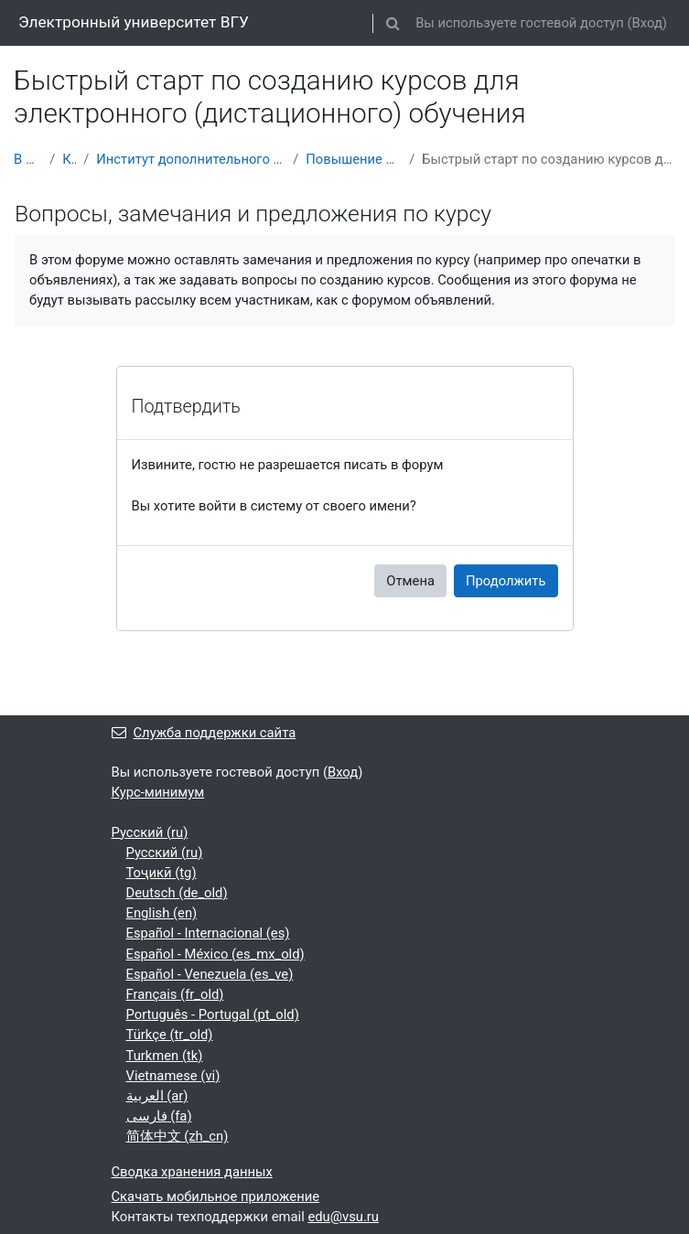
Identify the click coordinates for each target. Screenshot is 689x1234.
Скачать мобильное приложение (216, 1196)
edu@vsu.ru (343, 1216)
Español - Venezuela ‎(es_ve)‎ (210, 974)
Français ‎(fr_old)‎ (175, 994)
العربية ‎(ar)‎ (157, 1096)
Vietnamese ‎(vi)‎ (173, 1076)
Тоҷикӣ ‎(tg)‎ (161, 872)
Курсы (69, 159)
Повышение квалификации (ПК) (354, 159)
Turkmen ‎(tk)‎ (164, 1055)
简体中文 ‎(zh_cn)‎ (177, 1136)
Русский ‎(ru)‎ (150, 832)
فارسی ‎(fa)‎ (159, 1116)
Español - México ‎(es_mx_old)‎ (215, 954)
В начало (28, 159)
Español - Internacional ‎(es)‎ (208, 933)
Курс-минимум (158, 792)
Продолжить (506, 581)
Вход (647, 23)
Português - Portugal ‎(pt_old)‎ (212, 1014)
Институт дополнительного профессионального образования (190, 159)
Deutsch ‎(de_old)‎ (177, 893)
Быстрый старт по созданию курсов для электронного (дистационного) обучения (548, 159)
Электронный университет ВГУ (133, 22)
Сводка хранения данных (192, 1172)
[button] (392, 23)
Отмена (410, 581)
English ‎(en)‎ (162, 913)
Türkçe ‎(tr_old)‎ (169, 1034)
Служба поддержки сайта (204, 732)
